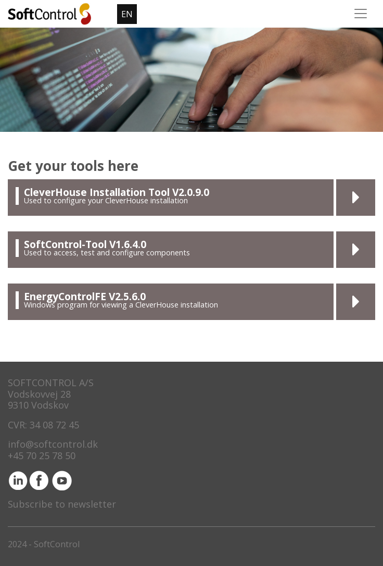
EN (127, 14)
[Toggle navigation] (360, 13)
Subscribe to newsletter (62, 504)
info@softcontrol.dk (53, 444)
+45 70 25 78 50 (41, 455)
